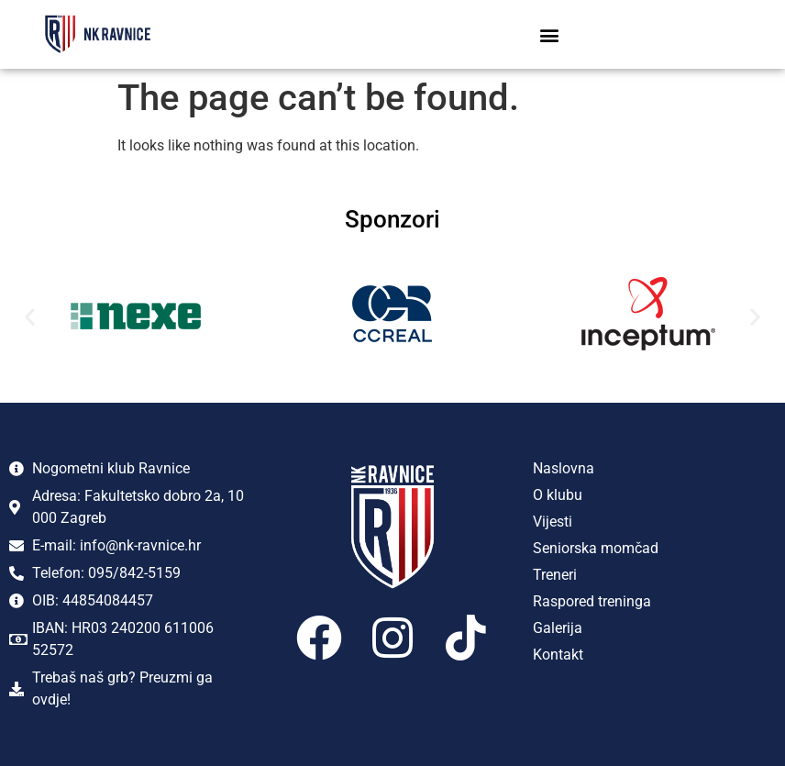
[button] (550, 34)
